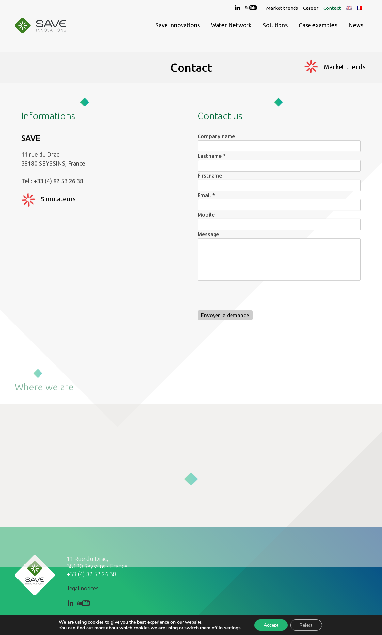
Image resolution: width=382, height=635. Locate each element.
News (355, 26)
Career (310, 8)
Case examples (318, 26)
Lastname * (212, 159)
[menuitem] (349, 8)
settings (231, 628)
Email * (206, 198)
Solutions (275, 26)
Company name (216, 140)
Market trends (282, 8)
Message (208, 238)
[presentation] (247, 300)
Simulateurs (58, 202)
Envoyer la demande (225, 319)
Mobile (206, 218)
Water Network (231, 26)
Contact (332, 8)
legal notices (83, 588)
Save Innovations (177, 26)
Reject (306, 625)
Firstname (210, 179)
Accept (270, 625)
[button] (191, 498)
